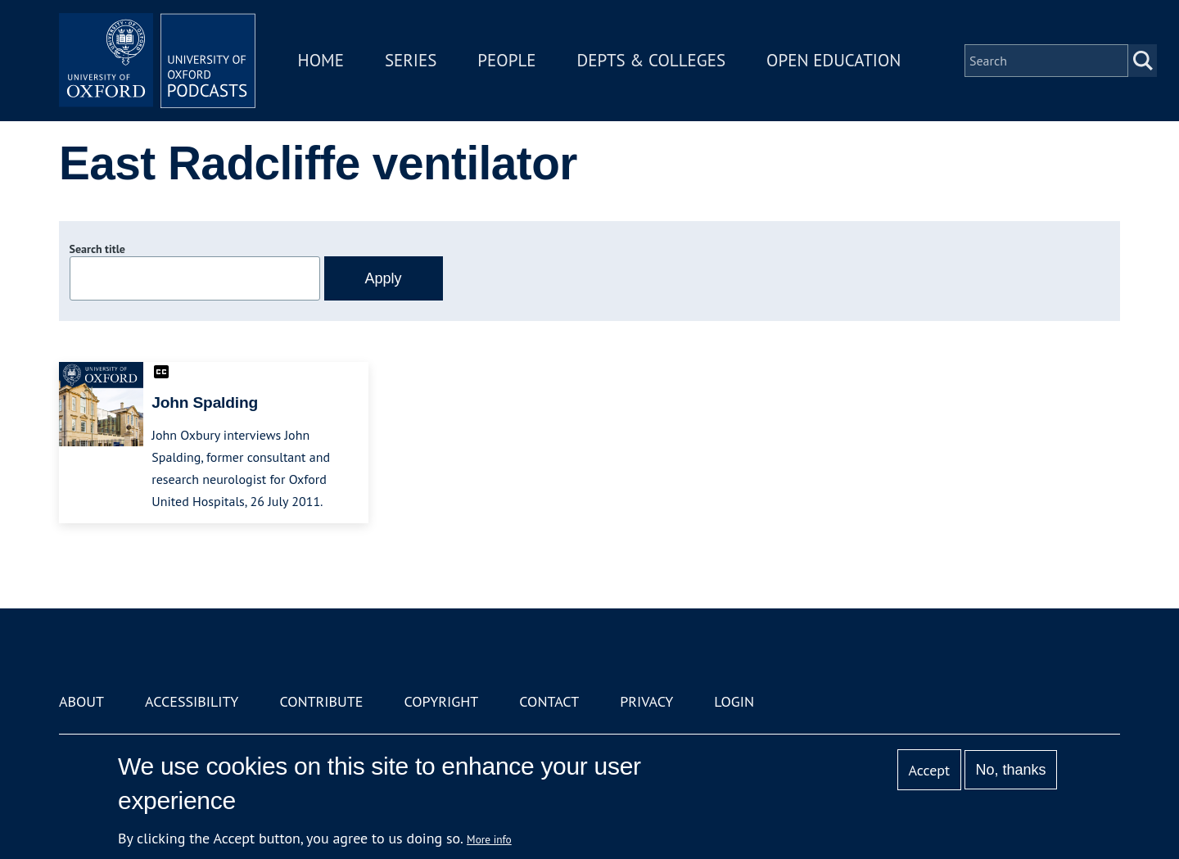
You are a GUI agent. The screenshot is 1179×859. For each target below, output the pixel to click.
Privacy (646, 701)
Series (410, 60)
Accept (929, 770)
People (506, 60)
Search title (97, 249)
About (81, 701)
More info (489, 839)
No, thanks (1010, 770)
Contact (549, 701)
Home (321, 60)
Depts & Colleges (651, 60)
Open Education (833, 60)
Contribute (321, 701)
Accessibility (191, 701)
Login (734, 701)
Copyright (441, 701)
